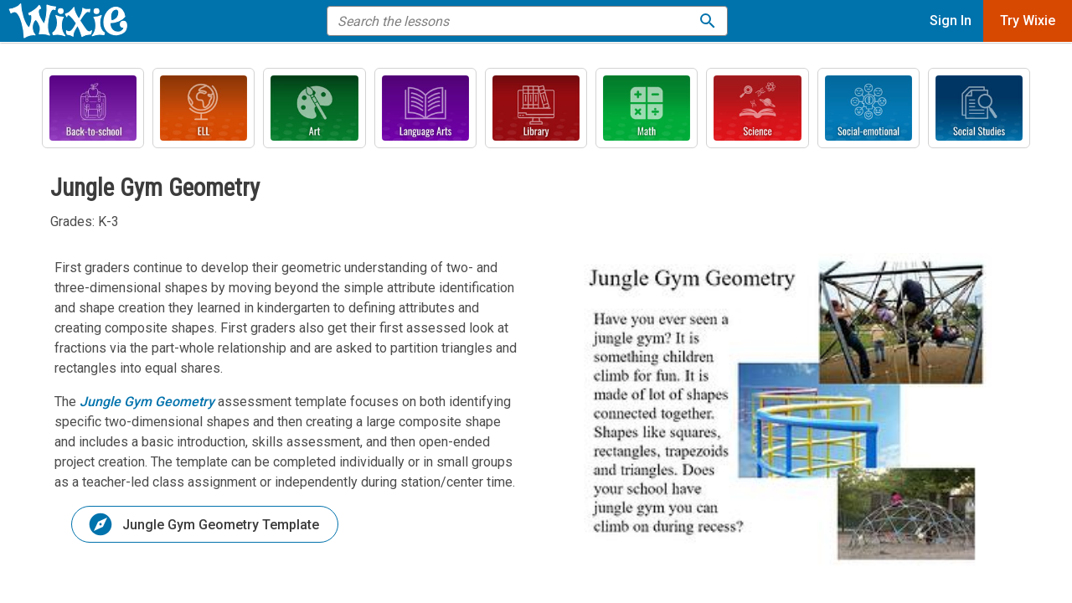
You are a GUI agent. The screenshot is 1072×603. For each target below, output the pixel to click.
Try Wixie (1027, 20)
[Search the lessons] (708, 21)
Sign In (951, 20)
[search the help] (516, 21)
